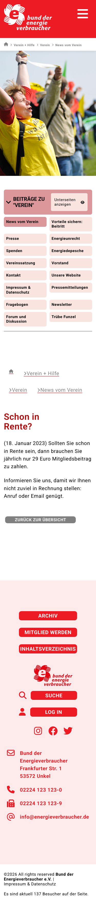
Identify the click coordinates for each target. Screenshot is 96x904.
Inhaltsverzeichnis (48, 649)
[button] (28, 202)
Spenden (14, 250)
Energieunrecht (66, 238)
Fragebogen (17, 304)
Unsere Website (66, 275)
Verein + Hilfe (22, 45)
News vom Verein (22, 221)
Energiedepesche (68, 250)
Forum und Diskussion (16, 319)
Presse (12, 238)
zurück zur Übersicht (40, 519)
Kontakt (13, 275)
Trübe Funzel (64, 317)
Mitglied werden (48, 632)
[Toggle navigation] (82, 14)
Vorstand (60, 263)
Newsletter (62, 304)
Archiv (48, 616)
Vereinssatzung (20, 263)
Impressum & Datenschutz (18, 290)
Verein (43, 45)
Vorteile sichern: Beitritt (67, 224)
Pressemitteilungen (70, 287)
